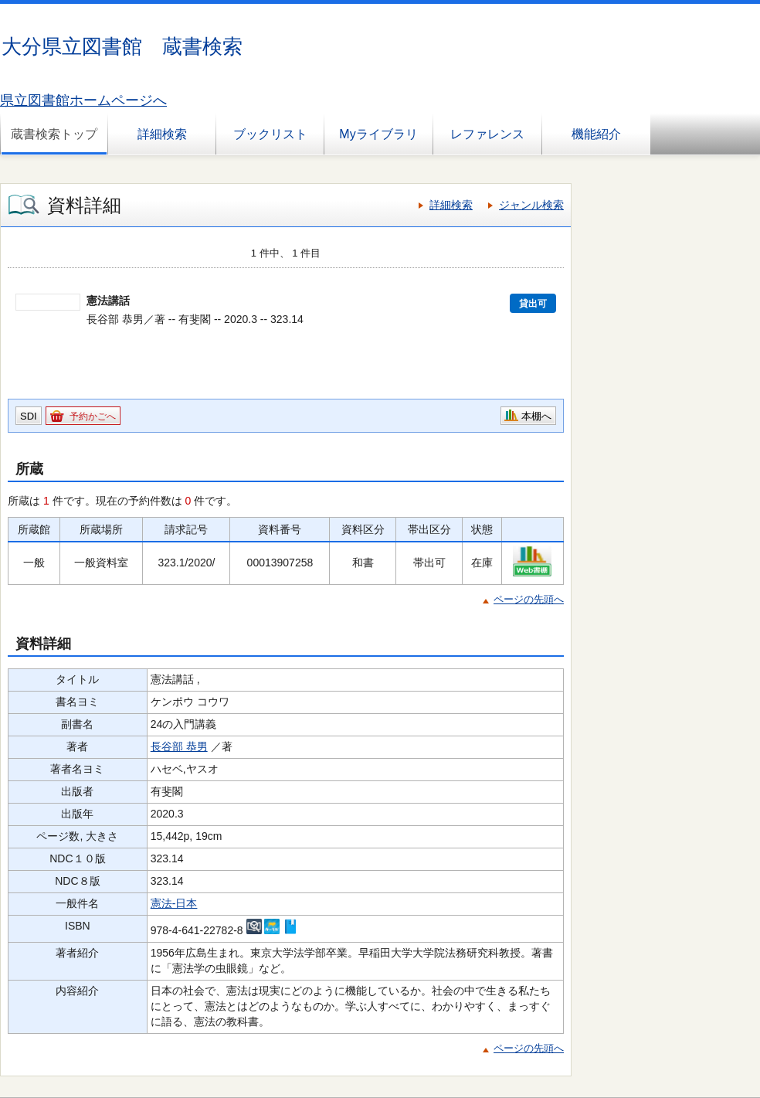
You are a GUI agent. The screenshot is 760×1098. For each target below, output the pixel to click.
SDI (28, 416)
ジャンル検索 (531, 205)
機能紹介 (596, 134)
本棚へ (536, 416)
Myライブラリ (378, 134)
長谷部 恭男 (179, 746)
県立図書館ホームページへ (83, 100)
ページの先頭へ (529, 599)
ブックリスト (270, 134)
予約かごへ (93, 416)
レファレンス (487, 134)
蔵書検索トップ (54, 134)
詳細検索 (162, 134)
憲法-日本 (174, 903)
